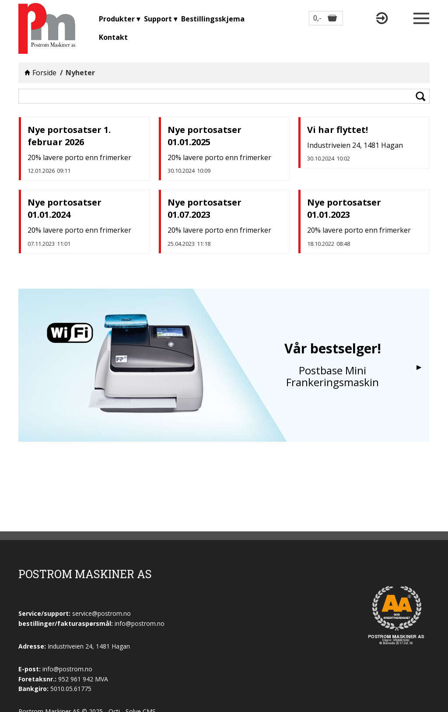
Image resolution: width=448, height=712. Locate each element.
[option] (224, 365)
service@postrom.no (101, 613)
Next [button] (418, 367)
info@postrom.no (67, 669)
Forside (44, 72)
